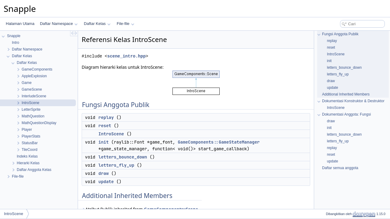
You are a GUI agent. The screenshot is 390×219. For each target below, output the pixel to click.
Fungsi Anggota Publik (340, 34)
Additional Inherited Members (346, 94)
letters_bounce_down (122, 157)
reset (104, 125)
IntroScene (111, 134)
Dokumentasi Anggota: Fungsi (346, 114)
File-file (125, 23)
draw (103, 173)
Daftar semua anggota (340, 168)
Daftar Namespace (59, 23)
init (103, 142)
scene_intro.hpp (126, 56)
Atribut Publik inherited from (140, 209)
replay (106, 117)
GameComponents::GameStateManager (219, 142)
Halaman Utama (20, 23)
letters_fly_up (116, 165)
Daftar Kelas (97, 23)
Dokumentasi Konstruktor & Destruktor (353, 101)
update (106, 181)
